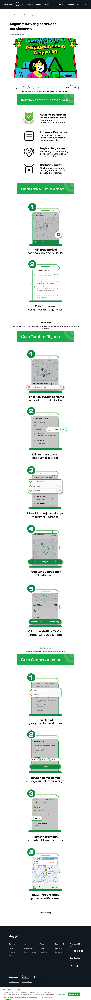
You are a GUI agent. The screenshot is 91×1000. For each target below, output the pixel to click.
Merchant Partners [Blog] (30, 952)
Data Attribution (13, 982)
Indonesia (47, 977)
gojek (21, 15)
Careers (47, 4)
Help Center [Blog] (58, 948)
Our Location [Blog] (59, 952)
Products (70, 4)
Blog (79, 4)
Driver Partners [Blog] (29, 948)
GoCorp (30, 4)
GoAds (38, 4)
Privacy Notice (13, 977)
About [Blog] (11, 948)
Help (85, 4)
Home (10, 4)
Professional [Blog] (43, 952)
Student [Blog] (42, 948)
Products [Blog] (12, 952)
